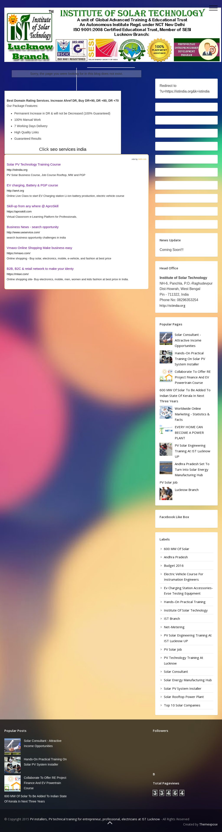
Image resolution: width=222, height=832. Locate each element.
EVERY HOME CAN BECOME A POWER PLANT (189, 432)
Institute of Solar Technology (186, 610)
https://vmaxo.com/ (18, 253)
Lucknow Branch (187, 489)
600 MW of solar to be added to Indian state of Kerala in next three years (185, 395)
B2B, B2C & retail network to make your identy (40, 268)
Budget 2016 (174, 565)
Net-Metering (174, 627)
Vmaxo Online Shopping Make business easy (39, 248)
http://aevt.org (15, 190)
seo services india (68, 149)
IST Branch (172, 618)
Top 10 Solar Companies (182, 705)
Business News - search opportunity (33, 227)
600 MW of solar (176, 549)
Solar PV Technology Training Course (34, 164)
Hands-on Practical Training (185, 602)
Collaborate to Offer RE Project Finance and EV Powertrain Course (193, 377)
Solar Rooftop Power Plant (184, 696)
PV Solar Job (169, 482)
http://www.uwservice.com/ (23, 232)
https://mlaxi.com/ (18, 274)
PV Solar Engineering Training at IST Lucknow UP (192, 451)
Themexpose (208, 824)
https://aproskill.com (19, 211)
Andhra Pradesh (176, 557)
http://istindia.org (17, 169)
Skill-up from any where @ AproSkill (33, 206)
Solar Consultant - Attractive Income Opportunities (188, 340)
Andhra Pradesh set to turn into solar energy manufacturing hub (192, 469)
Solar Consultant (176, 671)
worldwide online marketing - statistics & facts (192, 414)
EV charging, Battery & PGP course (32, 185)
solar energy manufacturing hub (188, 680)
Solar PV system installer (182, 688)
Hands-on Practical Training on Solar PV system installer (190, 358)
